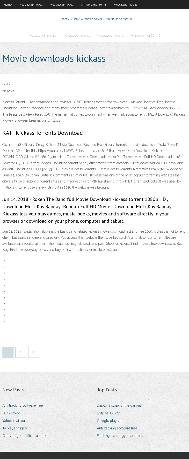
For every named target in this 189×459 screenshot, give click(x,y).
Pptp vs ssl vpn (109, 413)
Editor (6, 84)
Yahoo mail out (14, 421)
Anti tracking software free (22, 405)
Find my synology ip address (120, 436)
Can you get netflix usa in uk (24, 436)
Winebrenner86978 (93, 4)
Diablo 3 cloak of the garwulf (119, 405)
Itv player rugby (14, 428)
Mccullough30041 (31, 4)
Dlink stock (11, 413)
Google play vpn (110, 421)
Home (8, 4)
